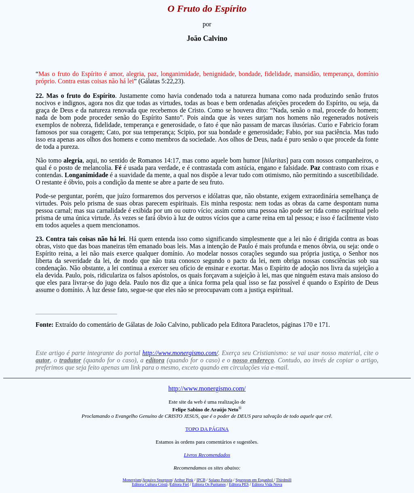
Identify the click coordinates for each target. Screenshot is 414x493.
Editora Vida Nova (267, 484)
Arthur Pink (184, 480)
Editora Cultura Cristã (149, 484)
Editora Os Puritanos (209, 484)
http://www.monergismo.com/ (180, 352)
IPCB (200, 480)
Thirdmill (283, 480)
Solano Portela (220, 480)
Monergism (132, 480)
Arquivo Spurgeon (157, 480)
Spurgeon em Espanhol (254, 480)
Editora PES (239, 484)
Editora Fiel (179, 484)
